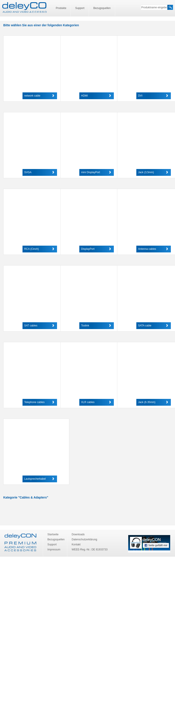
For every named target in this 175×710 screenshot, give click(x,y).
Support (79, 8)
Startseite (53, 534)
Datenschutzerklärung (84, 539)
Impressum (53, 549)
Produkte (61, 8)
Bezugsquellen (102, 8)
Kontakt (76, 544)
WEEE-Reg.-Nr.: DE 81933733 (89, 549)
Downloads (78, 534)
